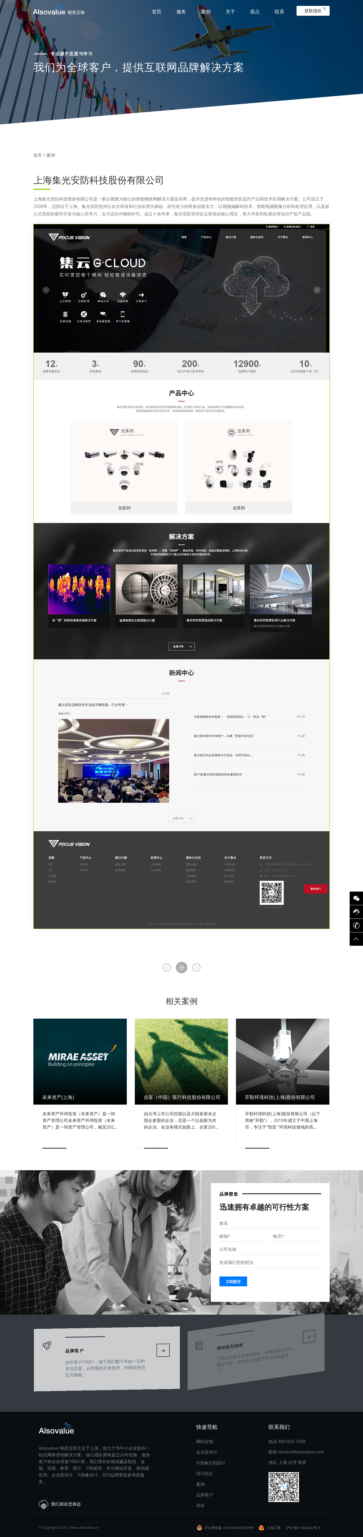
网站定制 (204, 1441)
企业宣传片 (207, 1452)
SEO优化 (204, 1473)
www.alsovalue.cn (84, 1527)
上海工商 (274, 1527)
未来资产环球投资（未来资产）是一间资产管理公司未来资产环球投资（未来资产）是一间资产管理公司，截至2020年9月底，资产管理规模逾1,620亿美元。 (79, 1120)
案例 (206, 11)
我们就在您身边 (60, 1504)
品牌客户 (77, 1346)
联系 (279, 11)
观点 (255, 11)
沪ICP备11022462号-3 (303, 1527)
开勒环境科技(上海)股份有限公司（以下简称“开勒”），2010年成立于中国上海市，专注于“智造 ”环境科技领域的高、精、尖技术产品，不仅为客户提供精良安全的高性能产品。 (282, 1120)
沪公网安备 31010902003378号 (229, 1527)
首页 (156, 11)
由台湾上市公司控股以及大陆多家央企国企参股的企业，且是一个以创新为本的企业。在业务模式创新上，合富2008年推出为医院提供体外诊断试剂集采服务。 (181, 1120)
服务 (181, 11)
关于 (230, 11)
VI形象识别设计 (211, 1463)
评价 (200, 1505)
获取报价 (315, 11)
